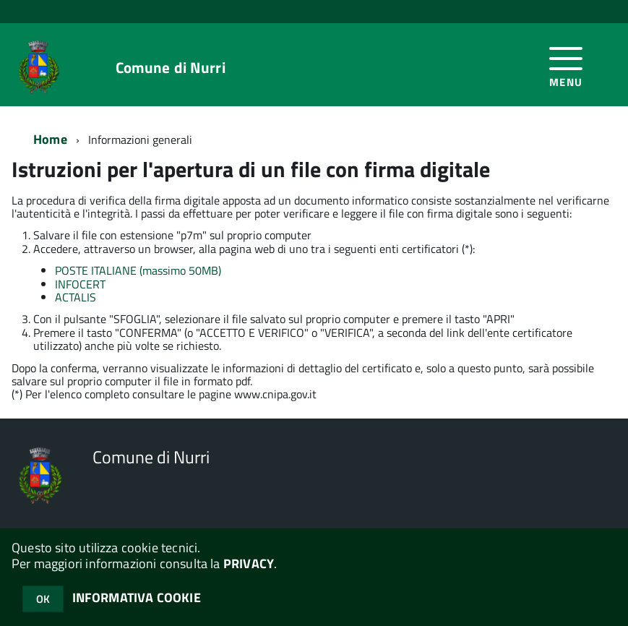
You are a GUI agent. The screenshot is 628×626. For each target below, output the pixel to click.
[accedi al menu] (566, 64)
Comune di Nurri (170, 67)
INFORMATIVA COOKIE (136, 597)
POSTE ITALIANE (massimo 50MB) (138, 270)
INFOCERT (80, 284)
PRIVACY (248, 563)
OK (43, 599)
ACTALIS (75, 297)
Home (50, 139)
